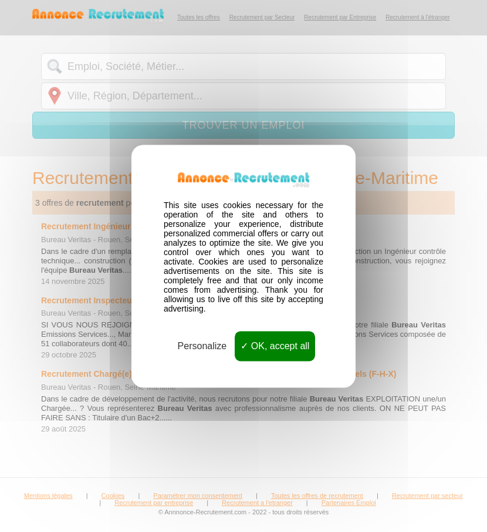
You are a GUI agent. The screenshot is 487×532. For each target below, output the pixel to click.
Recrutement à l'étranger (417, 17)
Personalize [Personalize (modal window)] (202, 346)
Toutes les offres (198, 17)
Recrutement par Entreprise (340, 17)
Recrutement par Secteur (262, 17)
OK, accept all (275, 346)
